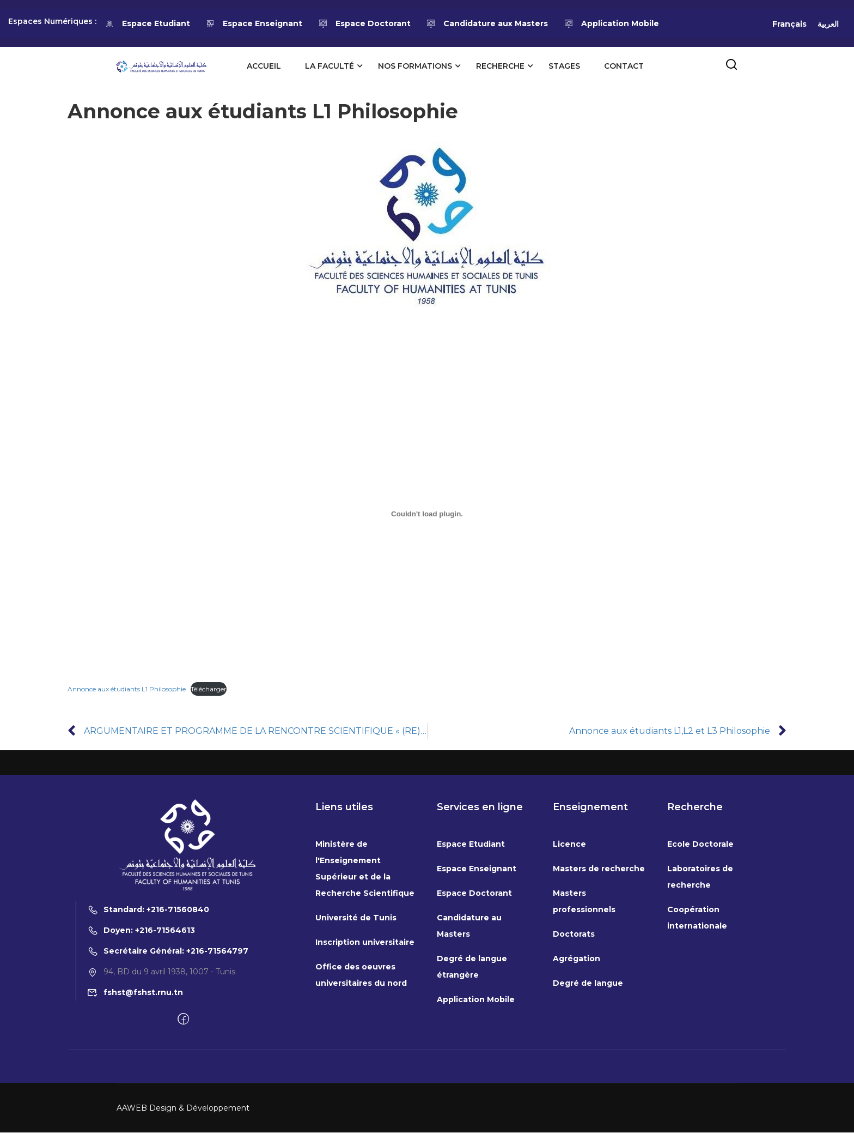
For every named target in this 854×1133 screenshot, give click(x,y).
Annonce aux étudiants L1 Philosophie (127, 689)
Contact (623, 66)
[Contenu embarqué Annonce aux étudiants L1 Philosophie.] (427, 514)
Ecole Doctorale (700, 844)
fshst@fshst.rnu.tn (135, 993)
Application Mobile (611, 23)
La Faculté (328, 66)
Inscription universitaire (364, 942)
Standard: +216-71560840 (148, 910)
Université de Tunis (355, 918)
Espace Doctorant (364, 23)
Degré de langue (588, 983)
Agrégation (576, 958)
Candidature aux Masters (487, 23)
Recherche (499, 66)
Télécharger (209, 689)
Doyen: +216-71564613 (141, 931)
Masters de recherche (599, 868)
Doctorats (574, 934)
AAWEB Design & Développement (183, 1108)
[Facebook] (183, 1020)
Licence (569, 844)
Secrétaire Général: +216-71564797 (167, 951)
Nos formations (414, 66)
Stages (564, 66)
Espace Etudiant (147, 23)
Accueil (263, 66)
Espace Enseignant (254, 23)
